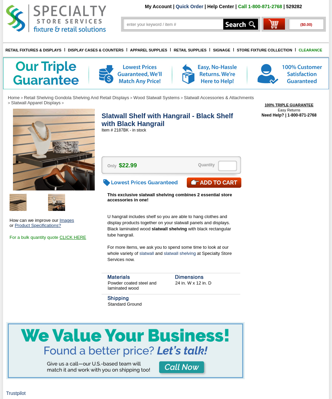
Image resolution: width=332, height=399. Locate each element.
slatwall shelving (180, 253)
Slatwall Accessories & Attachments (219, 97)
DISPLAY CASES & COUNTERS (95, 50)
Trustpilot (16, 393)
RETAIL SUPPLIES (190, 50)
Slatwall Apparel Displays (35, 102)
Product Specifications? (38, 225)
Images (67, 220)
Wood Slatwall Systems (156, 97)
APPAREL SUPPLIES (148, 50)
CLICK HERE (73, 237)
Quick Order (189, 6)
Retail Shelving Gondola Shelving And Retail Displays (76, 97)
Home (14, 97)
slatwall (146, 253)
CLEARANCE (310, 50)
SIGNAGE (221, 50)
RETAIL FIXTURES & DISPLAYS (33, 50)
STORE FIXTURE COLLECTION (264, 50)
